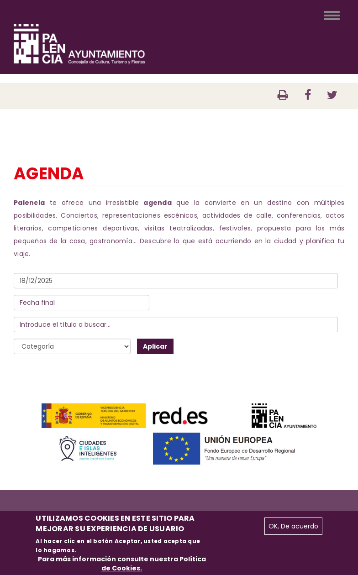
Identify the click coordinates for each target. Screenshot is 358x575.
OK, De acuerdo (293, 526)
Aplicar (155, 346)
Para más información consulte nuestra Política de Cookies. (122, 563)
